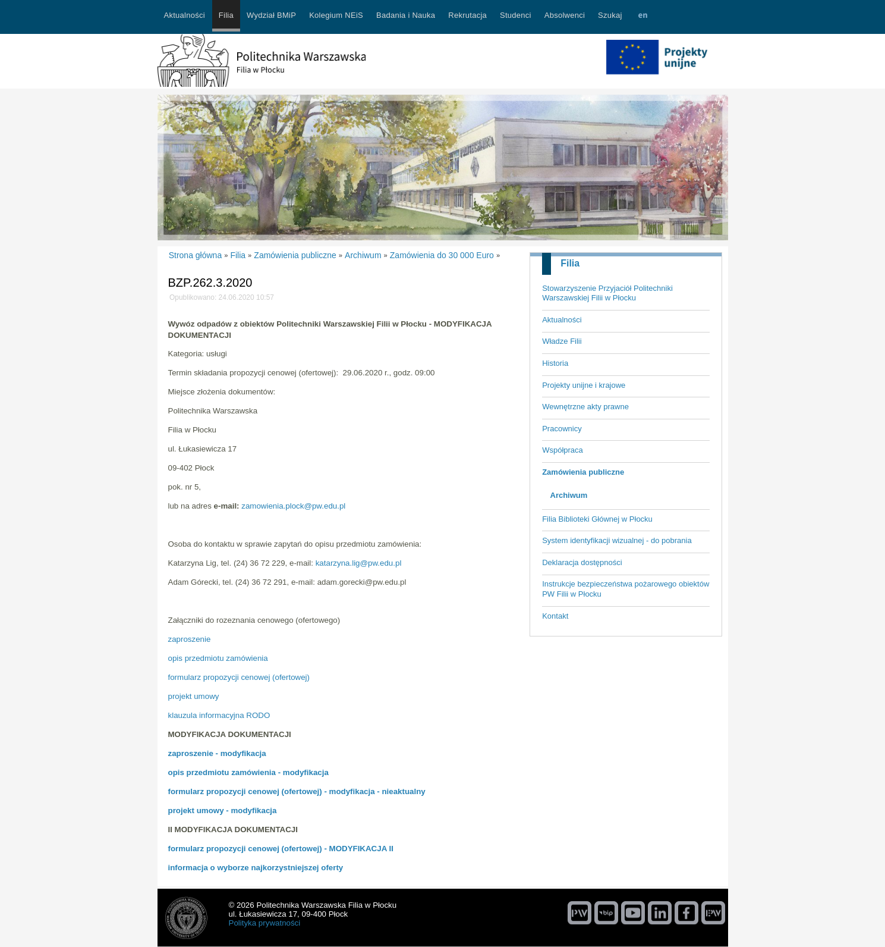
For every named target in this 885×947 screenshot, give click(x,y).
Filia (569, 263)
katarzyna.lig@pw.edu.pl (359, 563)
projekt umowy (193, 696)
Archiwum (569, 495)
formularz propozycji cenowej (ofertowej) (239, 677)
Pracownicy (561, 428)
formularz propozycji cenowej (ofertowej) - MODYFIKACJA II (280, 848)
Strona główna (195, 255)
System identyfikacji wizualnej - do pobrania (616, 540)
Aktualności (561, 319)
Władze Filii (561, 341)
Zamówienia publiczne (583, 472)
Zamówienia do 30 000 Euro (442, 255)
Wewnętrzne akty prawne (585, 406)
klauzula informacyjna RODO (219, 715)
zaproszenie (189, 639)
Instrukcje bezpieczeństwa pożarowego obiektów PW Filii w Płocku (625, 588)
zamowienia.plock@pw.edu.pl (293, 505)
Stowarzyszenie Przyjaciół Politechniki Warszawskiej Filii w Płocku (607, 293)
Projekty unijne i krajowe (583, 385)
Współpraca (562, 450)
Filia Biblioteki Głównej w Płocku (597, 519)
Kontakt (555, 616)
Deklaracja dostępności (582, 562)
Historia (555, 363)
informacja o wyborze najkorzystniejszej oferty (256, 867)
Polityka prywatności (265, 922)
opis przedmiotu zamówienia (218, 658)
